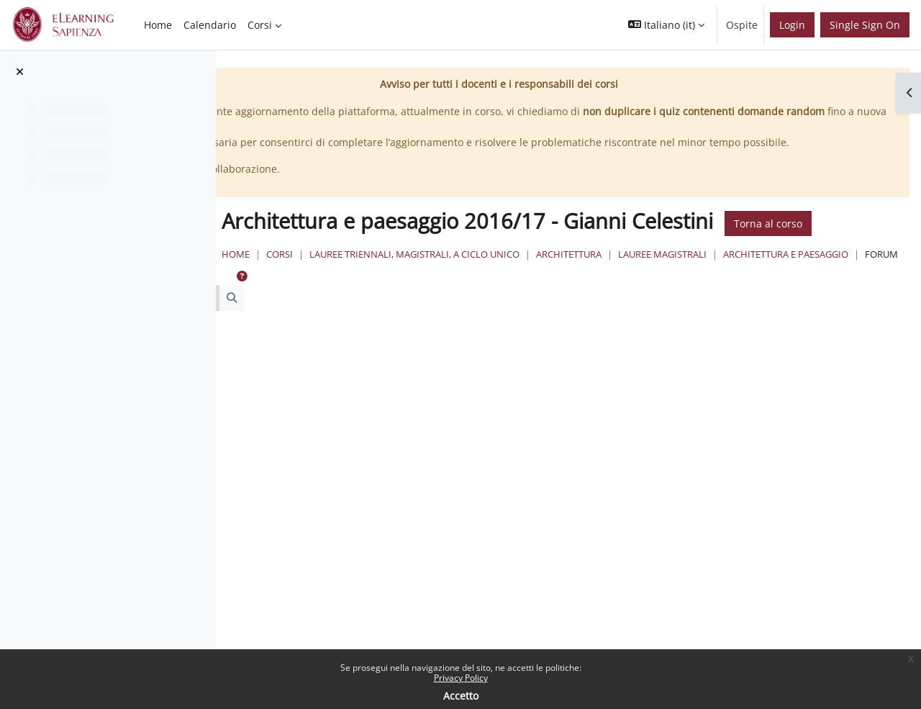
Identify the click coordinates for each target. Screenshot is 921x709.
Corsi (454, 294)
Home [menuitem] (158, 25)
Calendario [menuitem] (209, 25)
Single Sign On (865, 25)
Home (410, 294)
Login (792, 25)
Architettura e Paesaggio (475, 308)
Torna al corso (446, 264)
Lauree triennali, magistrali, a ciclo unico (589, 294)
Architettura (743, 294)
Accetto (460, 696)
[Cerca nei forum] (355, 353)
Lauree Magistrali (837, 294)
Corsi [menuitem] (260, 25)
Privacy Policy (461, 678)
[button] (666, 25)
